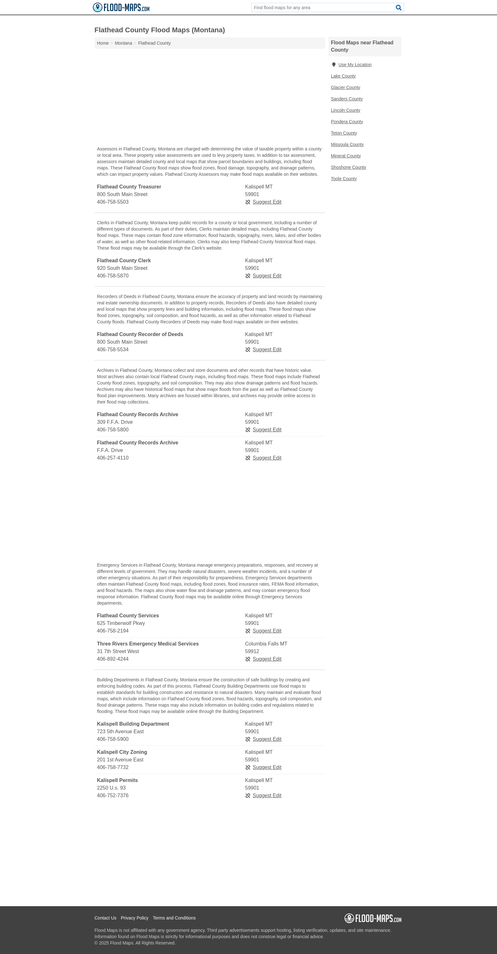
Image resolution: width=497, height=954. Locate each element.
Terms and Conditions (174, 917)
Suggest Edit (263, 202)
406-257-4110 (113, 458)
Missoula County (347, 144)
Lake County (343, 76)
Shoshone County (348, 167)
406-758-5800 (113, 429)
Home (103, 43)
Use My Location (351, 64)
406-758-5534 (113, 349)
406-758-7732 (113, 767)
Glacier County (345, 87)
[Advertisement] (209, 98)
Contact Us (105, 917)
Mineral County (346, 155)
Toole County (344, 178)
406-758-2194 (113, 630)
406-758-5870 (113, 275)
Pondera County (347, 121)
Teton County (344, 133)
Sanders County (347, 98)
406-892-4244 (113, 659)
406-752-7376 (113, 795)
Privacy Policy (134, 917)
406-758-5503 (113, 202)
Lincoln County (345, 110)
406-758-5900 (113, 739)
